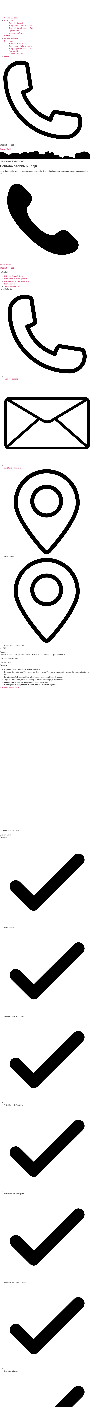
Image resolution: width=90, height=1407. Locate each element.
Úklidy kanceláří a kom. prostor (20, 26)
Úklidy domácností (16, 23)
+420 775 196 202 (7, 145)
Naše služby (9, 20)
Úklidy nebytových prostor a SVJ (21, 28)
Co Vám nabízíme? (11, 18)
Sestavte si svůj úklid (16, 33)
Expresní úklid (14, 31)
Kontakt (7, 36)
